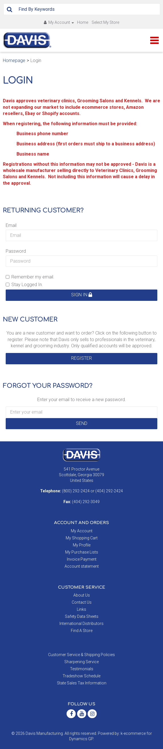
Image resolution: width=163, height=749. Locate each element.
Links (81, 609)
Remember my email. (30, 277)
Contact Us (82, 602)
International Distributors (81, 623)
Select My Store (105, 22)
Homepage (14, 60)
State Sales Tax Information (81, 683)
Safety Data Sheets (81, 616)
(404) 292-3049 (86, 501)
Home (82, 22)
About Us (81, 595)
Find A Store (81, 630)
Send (81, 423)
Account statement (82, 566)
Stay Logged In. (24, 284)
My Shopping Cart (82, 538)
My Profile (81, 545)
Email (11, 225)
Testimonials (81, 669)
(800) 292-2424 (76, 491)
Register (81, 358)
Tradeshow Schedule (81, 676)
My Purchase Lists (81, 552)
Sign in (81, 294)
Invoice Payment (81, 559)
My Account (59, 22)
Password (16, 251)
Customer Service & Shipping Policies (81, 654)
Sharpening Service (81, 661)
